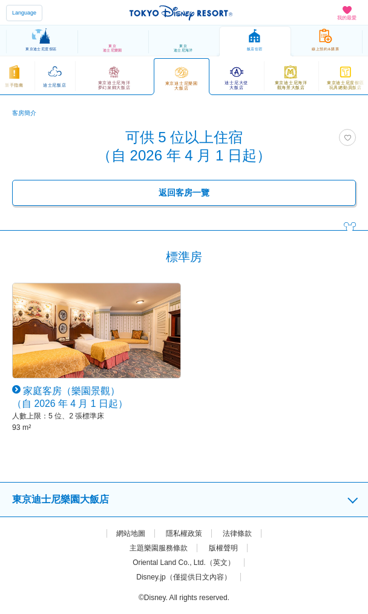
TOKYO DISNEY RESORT (181, 12)
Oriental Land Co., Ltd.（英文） (184, 562)
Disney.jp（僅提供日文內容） (183, 577)
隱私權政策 (184, 533)
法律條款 (237, 533)
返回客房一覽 (184, 192)
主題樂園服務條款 (159, 548)
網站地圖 (130, 533)
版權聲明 (223, 548)
